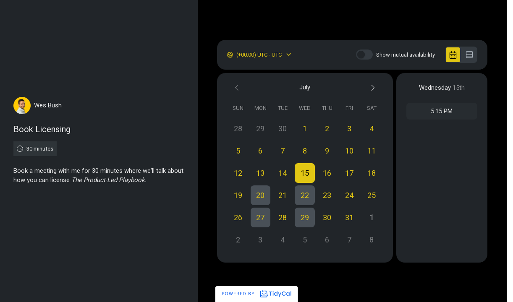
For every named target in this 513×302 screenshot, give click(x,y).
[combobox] (237, 55)
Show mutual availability (405, 54)
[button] (305, 173)
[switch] (364, 54)
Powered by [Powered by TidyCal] (256, 293)
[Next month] (372, 87)
